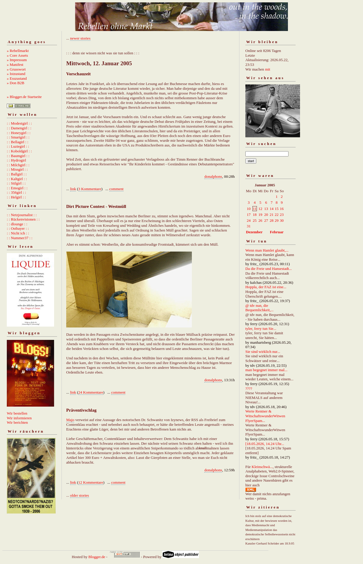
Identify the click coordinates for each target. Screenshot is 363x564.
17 (249, 214)
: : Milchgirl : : (18, 165)
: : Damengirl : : (19, 128)
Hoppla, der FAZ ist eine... (265, 287)
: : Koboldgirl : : (19, 151)
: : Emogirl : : (17, 188)
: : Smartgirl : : (18, 137)
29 (276, 220)
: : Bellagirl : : (17, 142)
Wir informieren (19, 418)
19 (260, 214)
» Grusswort (16, 69)
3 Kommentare (89, 189)
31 (249, 226)
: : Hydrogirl (16, 160)
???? (248, 388)
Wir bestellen (17, 413)
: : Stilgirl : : (16, 183)
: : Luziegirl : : (18, 146)
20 (266, 214)
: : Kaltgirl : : (17, 179)
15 (276, 208)
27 (266, 220)
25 (255, 220)
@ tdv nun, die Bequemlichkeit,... (259, 307)
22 (276, 214)
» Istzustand (16, 73)
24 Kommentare (90, 392)
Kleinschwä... (262, 466)
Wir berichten (17, 422)
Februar (276, 232)
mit (267, 69)
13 (266, 208)
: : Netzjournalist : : (22, 215)
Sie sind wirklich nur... (262, 351)
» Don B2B (15, 83)
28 (271, 220)
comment (116, 189)
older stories (79, 495)
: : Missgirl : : (17, 169)
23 (282, 214)
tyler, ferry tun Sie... (260, 328)
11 (255, 208)
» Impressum (17, 60)
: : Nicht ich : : (18, 233)
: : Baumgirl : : (18, 156)
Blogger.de (96, 557)
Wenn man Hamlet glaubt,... (267, 250)
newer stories (80, 38)
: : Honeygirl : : (18, 133)
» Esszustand (17, 78)
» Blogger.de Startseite (24, 96)
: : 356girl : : (16, 192)
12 (260, 208)
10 (249, 208)
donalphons (213, 176)
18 (255, 214)
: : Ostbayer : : (18, 228)
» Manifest (15, 64)
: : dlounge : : (17, 224)
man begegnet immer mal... (266, 370)
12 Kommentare (90, 482)
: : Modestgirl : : (19, 123)
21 (271, 214)
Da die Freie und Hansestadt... (268, 268)
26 (260, 220)
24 (249, 220)
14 (271, 208)
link (73, 189)
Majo (70, 420)
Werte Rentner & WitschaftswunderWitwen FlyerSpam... (265, 416)
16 (282, 208)
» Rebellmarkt (18, 50)
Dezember (254, 232)
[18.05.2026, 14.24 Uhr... (264, 443)
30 (282, 220)
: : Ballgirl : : (17, 174)
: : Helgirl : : (16, 197)
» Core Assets (17, 55)
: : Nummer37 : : (20, 238)
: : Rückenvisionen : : (23, 219)
